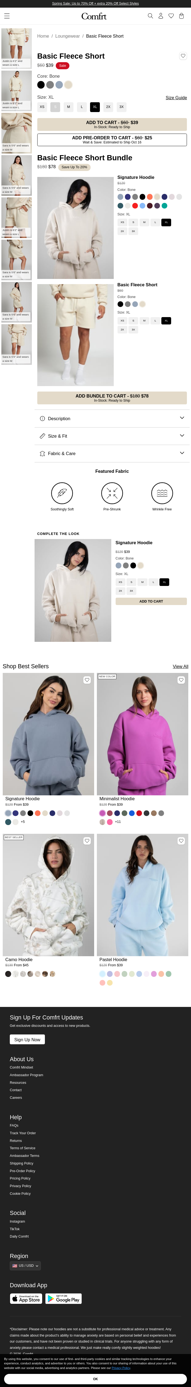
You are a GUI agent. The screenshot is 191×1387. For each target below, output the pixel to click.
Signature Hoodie (136, 177)
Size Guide (176, 97)
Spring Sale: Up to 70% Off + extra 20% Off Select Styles (95, 3)
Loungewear (67, 36)
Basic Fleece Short (138, 284)
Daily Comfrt (19, 1236)
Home (43, 36)
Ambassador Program (26, 1075)
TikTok (15, 1229)
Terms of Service (22, 1148)
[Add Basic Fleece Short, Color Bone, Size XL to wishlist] (183, 56)
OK (95, 1379)
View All (180, 666)
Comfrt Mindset (21, 1067)
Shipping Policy (21, 1163)
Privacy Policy (20, 1186)
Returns (16, 1141)
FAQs (14, 1125)
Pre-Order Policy (22, 1171)
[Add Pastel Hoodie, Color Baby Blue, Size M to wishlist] (181, 841)
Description (112, 418)
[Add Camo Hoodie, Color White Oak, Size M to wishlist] (87, 841)
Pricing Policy (20, 1178)
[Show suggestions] (25, 1265)
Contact (15, 1090)
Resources (18, 1083)
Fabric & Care (112, 453)
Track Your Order (23, 1133)
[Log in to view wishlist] (171, 16)
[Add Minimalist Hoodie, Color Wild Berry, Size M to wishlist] (181, 680)
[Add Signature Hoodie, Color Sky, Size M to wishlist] (87, 680)
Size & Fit (112, 436)
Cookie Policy (20, 1194)
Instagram (17, 1221)
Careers (16, 1098)
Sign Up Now (27, 1039)
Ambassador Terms (24, 1156)
